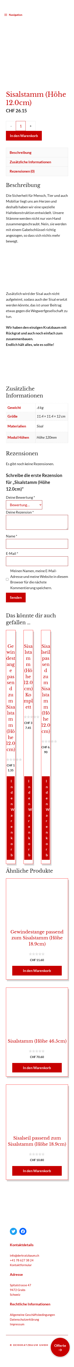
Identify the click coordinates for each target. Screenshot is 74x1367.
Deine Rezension (20, 505)
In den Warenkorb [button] (12, 811)
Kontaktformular (21, 1258)
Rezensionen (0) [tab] (22, 164)
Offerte (60, 1347)
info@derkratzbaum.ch (24, 1249)
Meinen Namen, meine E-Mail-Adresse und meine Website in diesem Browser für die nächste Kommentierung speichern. (39, 572)
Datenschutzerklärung (24, 1313)
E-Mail (12, 547)
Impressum (17, 1317)
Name (11, 529)
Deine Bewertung (20, 490)
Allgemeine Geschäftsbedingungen (32, 1308)
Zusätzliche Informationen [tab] (30, 155)
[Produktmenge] (21, 119)
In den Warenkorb (24, 129)
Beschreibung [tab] (20, 146)
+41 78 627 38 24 (22, 1253)
